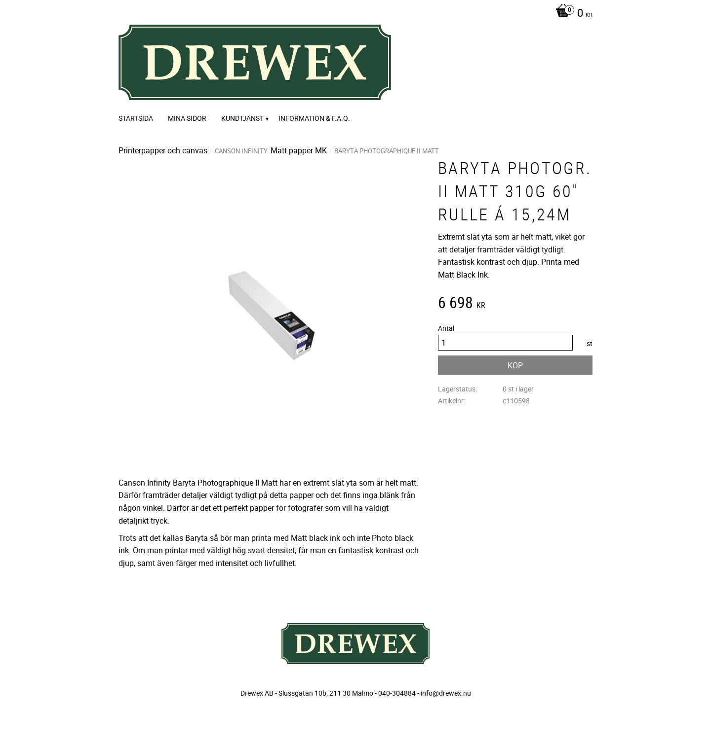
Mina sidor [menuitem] (187, 118)
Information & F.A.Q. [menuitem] (314, 118)
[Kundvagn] (571, 14)
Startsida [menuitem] (135, 118)
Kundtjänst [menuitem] (242, 118)
